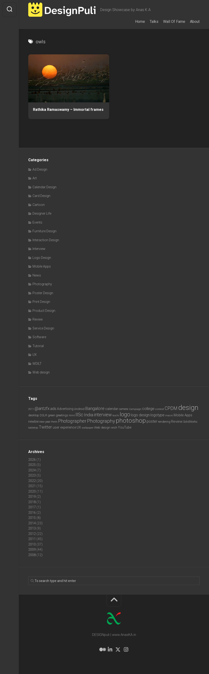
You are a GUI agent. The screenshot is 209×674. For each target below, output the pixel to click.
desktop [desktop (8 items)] (33, 415)
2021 (32, 486)
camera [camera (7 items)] (123, 409)
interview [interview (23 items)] (103, 414)
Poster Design (42, 293)
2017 (32, 507)
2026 (32, 459)
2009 (32, 549)
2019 (32, 496)
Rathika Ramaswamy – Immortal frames (68, 109)
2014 (32, 523)
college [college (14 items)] (148, 408)
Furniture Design (44, 231)
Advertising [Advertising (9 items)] (65, 409)
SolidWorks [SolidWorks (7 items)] (190, 421)
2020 (32, 491)
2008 (32, 555)
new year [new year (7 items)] (44, 421)
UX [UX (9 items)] (79, 427)
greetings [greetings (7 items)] (62, 415)
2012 (32, 534)
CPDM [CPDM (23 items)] (171, 408)
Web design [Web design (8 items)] (102, 427)
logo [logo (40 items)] (125, 414)
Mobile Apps (41, 266)
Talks (154, 21)
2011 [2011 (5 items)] (31, 409)
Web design (41, 372)
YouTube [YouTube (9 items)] (124, 427)
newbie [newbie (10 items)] (33, 421)
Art (34, 178)
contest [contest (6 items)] (159, 409)
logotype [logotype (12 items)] (157, 415)
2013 (32, 528)
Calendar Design (44, 187)
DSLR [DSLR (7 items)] (43, 415)
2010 (32, 544)
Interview (38, 249)
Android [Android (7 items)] (79, 409)
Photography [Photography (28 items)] (101, 421)
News (36, 275)
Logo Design (41, 258)
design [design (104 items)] (188, 408)
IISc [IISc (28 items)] (79, 414)
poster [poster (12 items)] (152, 421)
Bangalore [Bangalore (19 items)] (94, 408)
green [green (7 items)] (51, 415)
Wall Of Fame (174, 21)
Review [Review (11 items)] (176, 421)
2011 (32, 539)
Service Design (43, 328)
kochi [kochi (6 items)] (116, 415)
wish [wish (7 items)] (114, 427)
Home (140, 21)
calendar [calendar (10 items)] (111, 409)
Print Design (41, 302)
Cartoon (38, 205)
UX (34, 355)
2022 (32, 481)
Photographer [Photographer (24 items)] (72, 421)
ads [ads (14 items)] (53, 408)
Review (37, 319)
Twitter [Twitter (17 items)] (45, 427)
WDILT (37, 363)
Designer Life (41, 213)
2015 (32, 518)
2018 (32, 502)
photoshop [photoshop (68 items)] (131, 420)
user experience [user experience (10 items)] (64, 427)
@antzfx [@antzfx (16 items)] (42, 408)
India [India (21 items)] (88, 414)
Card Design (41, 196)
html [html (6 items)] (72, 415)
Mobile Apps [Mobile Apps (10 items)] (183, 415)
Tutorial (38, 346)
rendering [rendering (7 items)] (164, 421)
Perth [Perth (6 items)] (54, 421)
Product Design (43, 311)
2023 (32, 475)
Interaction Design (45, 240)
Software (39, 337)
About (195, 21)
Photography (42, 284)
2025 (32, 465)
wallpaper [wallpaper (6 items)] (87, 427)
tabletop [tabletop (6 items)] (33, 427)
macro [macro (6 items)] (169, 415)
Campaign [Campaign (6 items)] (135, 409)
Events (37, 222)
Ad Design (39, 169)
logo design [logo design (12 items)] (140, 415)
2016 (32, 512)
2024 (32, 470)
